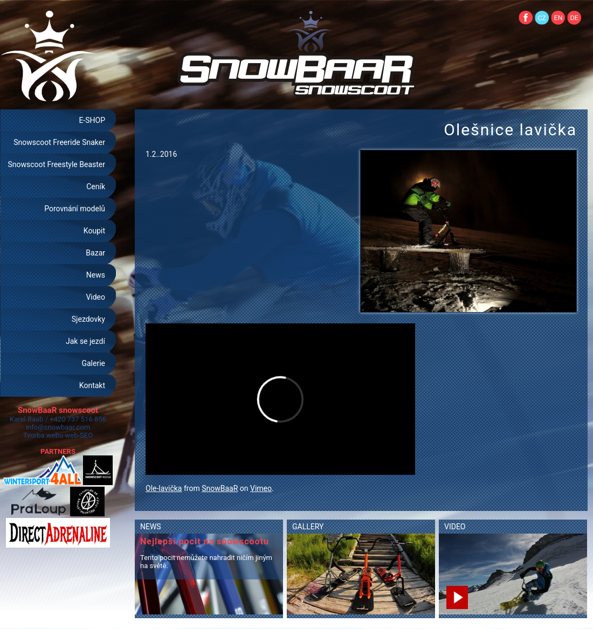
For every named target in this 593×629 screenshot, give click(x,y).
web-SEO (79, 435)
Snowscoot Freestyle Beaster (56, 164)
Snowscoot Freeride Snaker (59, 142)
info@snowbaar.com (58, 427)
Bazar (95, 252)
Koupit (94, 230)
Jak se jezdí (85, 341)
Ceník (95, 186)
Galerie (93, 363)
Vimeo (261, 488)
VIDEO (455, 526)
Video (95, 297)
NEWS (150, 526)
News (95, 275)
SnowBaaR (220, 488)
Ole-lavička (164, 488)
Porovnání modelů (74, 208)
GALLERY (307, 526)
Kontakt (92, 385)
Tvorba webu (43, 435)
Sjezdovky (88, 319)
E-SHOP (92, 120)
